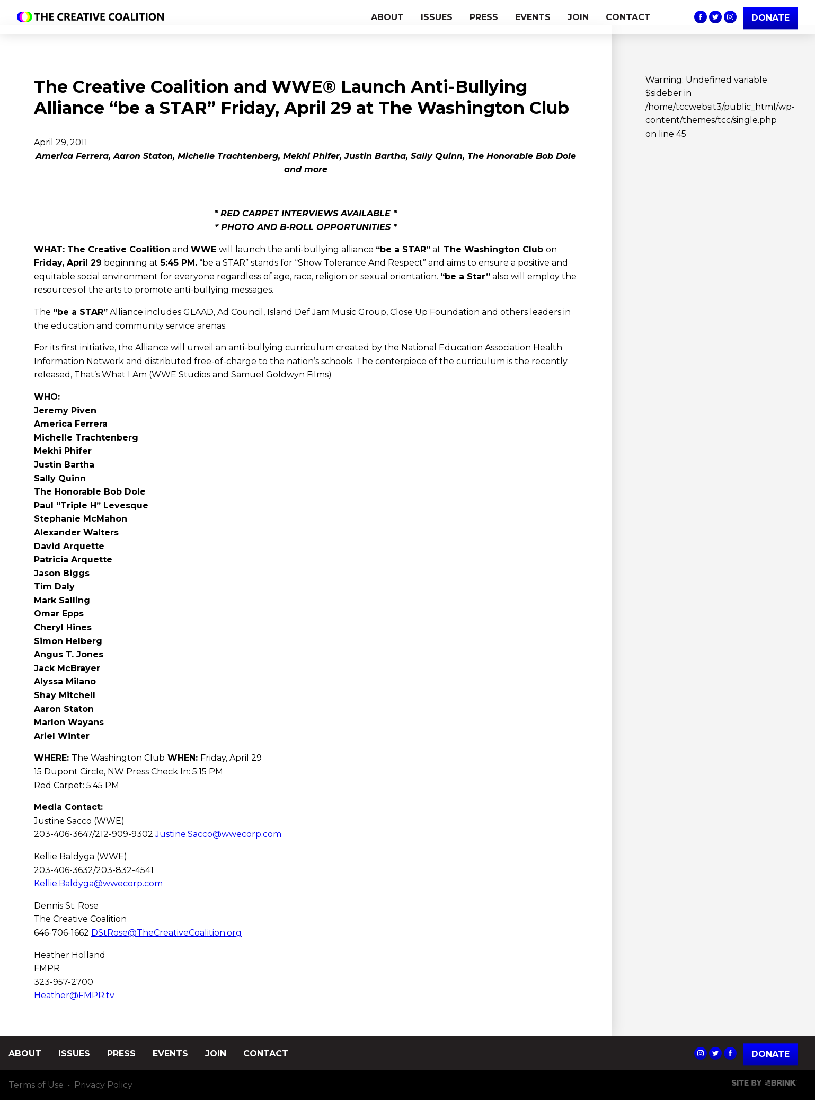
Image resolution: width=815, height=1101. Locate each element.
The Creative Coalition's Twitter (715, 17)
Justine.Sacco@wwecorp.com (218, 834)
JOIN (578, 17)
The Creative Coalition (93, 17)
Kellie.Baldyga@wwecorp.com (98, 883)
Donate (770, 1054)
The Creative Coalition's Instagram (730, 17)
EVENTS (533, 17)
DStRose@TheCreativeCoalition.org (166, 933)
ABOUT (387, 17)
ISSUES (437, 17)
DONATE (770, 18)
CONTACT (628, 17)
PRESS (483, 17)
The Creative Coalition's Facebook (700, 17)
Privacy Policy (103, 1085)
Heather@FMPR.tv (74, 995)
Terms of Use (36, 1085)
